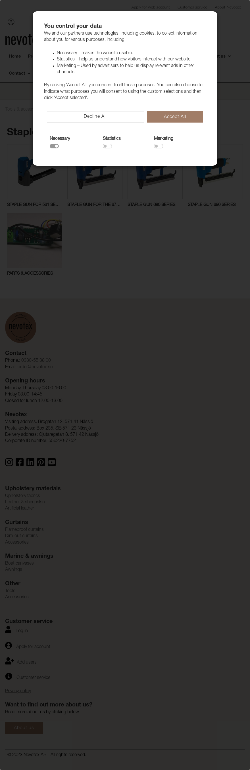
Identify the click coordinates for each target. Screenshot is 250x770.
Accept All (175, 117)
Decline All (95, 117)
